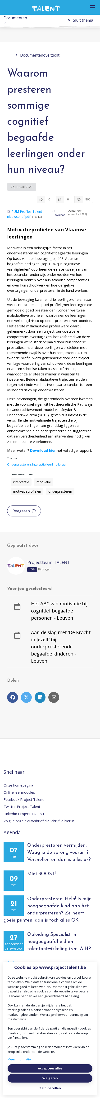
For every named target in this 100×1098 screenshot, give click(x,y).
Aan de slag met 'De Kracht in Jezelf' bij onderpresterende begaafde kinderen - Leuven (61, 646)
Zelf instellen (50, 1088)
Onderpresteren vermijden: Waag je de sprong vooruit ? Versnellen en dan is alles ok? (59, 852)
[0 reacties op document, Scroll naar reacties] (64, 199)
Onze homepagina (18, 785)
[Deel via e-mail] (53, 697)
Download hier (43, 450)
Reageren (24, 511)
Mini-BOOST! (41, 874)
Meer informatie (19, 1059)
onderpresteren (60, 491)
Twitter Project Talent (22, 806)
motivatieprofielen (27, 491)
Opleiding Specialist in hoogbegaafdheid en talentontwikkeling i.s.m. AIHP (59, 941)
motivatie (43, 482)
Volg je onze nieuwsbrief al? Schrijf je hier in (39, 820)
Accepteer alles (50, 1068)
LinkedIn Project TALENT (24, 813)
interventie (21, 482)
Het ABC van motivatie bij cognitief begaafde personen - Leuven (59, 610)
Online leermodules (19, 792)
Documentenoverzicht (37, 55)
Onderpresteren (19, 464)
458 (32, 569)
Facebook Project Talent (24, 799)
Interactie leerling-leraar (49, 464)
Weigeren (50, 1078)
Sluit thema (80, 20)
